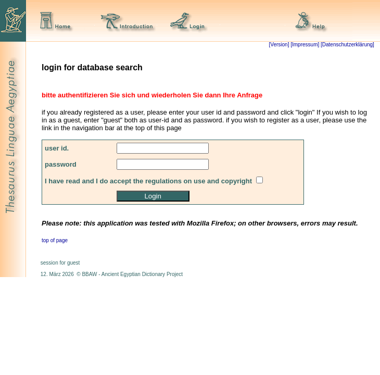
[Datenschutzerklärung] (346, 44)
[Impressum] (304, 44)
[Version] (279, 44)
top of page (55, 240)
